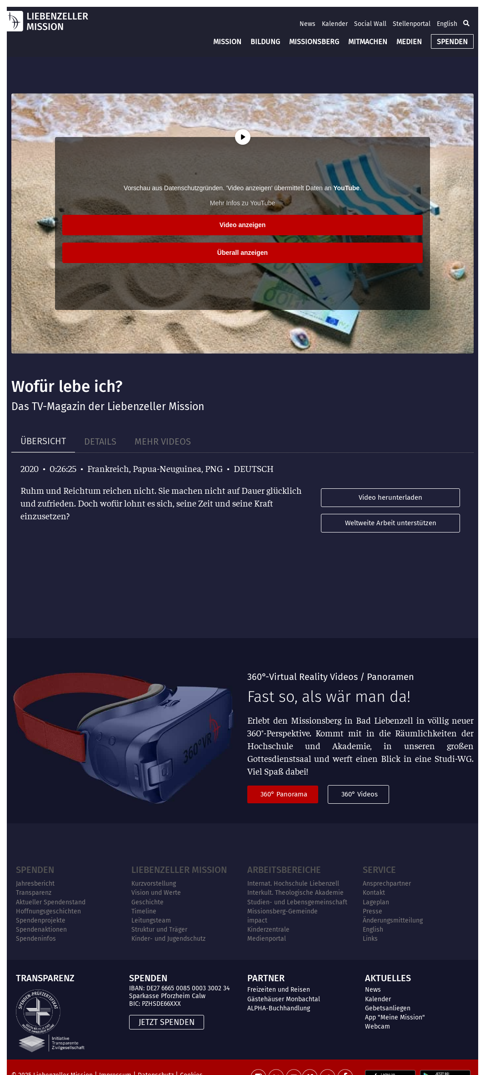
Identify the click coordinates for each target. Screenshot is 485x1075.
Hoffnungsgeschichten (48, 911)
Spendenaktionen (41, 929)
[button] (466, 24)
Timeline (143, 911)
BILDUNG (265, 41)
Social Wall (370, 24)
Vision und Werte (156, 893)
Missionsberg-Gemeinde (282, 911)
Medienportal (266, 939)
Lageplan (376, 902)
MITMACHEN (367, 41)
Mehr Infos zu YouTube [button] (242, 203)
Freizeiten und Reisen (278, 990)
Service (379, 869)
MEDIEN (409, 41)
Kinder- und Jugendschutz (168, 939)
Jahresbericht (35, 883)
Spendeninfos (36, 939)
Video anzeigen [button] (243, 224)
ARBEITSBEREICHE (284, 869)
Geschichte (147, 902)
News (307, 24)
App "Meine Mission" (395, 1017)
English (447, 24)
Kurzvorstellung (153, 883)
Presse (372, 911)
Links (370, 939)
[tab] (43, 441)
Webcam (377, 1026)
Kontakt (374, 893)
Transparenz (33, 893)
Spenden (35, 869)
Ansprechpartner (387, 883)
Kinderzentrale (268, 929)
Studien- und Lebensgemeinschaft (297, 902)
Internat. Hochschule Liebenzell (293, 883)
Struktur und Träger (159, 929)
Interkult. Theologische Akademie (295, 893)
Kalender (335, 24)
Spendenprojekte (40, 920)
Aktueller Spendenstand (50, 902)
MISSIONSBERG (314, 41)
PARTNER (266, 978)
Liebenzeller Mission (179, 869)
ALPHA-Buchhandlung (278, 1008)
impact (257, 920)
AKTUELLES (388, 978)
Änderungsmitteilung (393, 920)
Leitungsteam (151, 920)
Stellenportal (411, 24)
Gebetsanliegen (387, 1008)
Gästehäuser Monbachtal (283, 999)
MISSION (227, 41)
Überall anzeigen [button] (242, 252)
